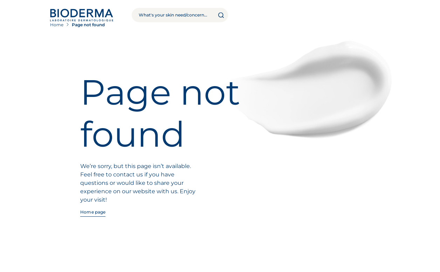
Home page (92, 212)
